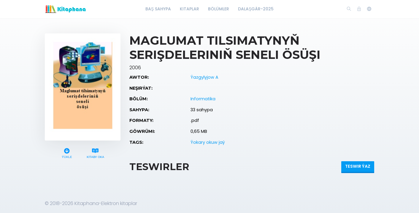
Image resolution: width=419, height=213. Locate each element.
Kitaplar (189, 9)
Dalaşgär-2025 (256, 9)
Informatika (203, 99)
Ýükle (67, 152)
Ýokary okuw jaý (208, 142)
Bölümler (218, 9)
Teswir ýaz (357, 166)
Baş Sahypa (158, 9)
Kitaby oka (95, 152)
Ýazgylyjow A (204, 77)
